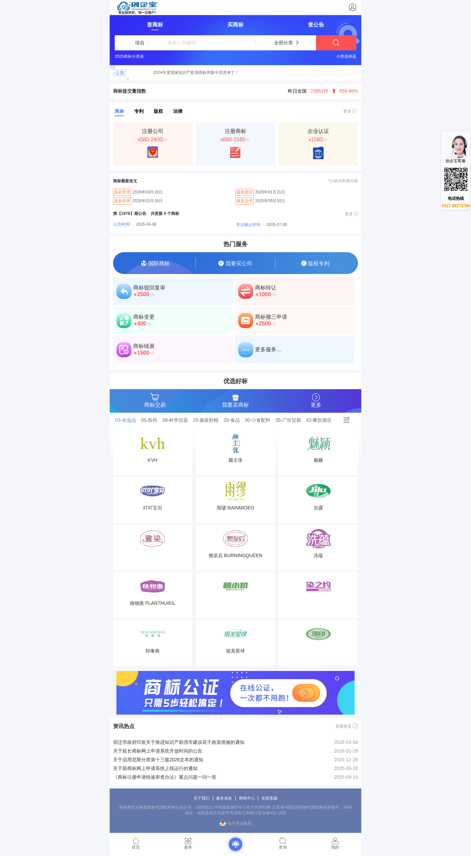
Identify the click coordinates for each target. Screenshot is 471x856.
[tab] (128, 420)
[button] (140, 42)
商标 (119, 111)
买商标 (235, 25)
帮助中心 (247, 798)
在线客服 (269, 798)
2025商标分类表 (129, 56)
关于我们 (202, 798)
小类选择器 (346, 56)
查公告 (316, 25)
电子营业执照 (235, 823)
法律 (177, 111)
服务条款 (224, 798)
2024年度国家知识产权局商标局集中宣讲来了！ (196, 72)
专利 (139, 111)
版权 (158, 111)
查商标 (155, 25)
